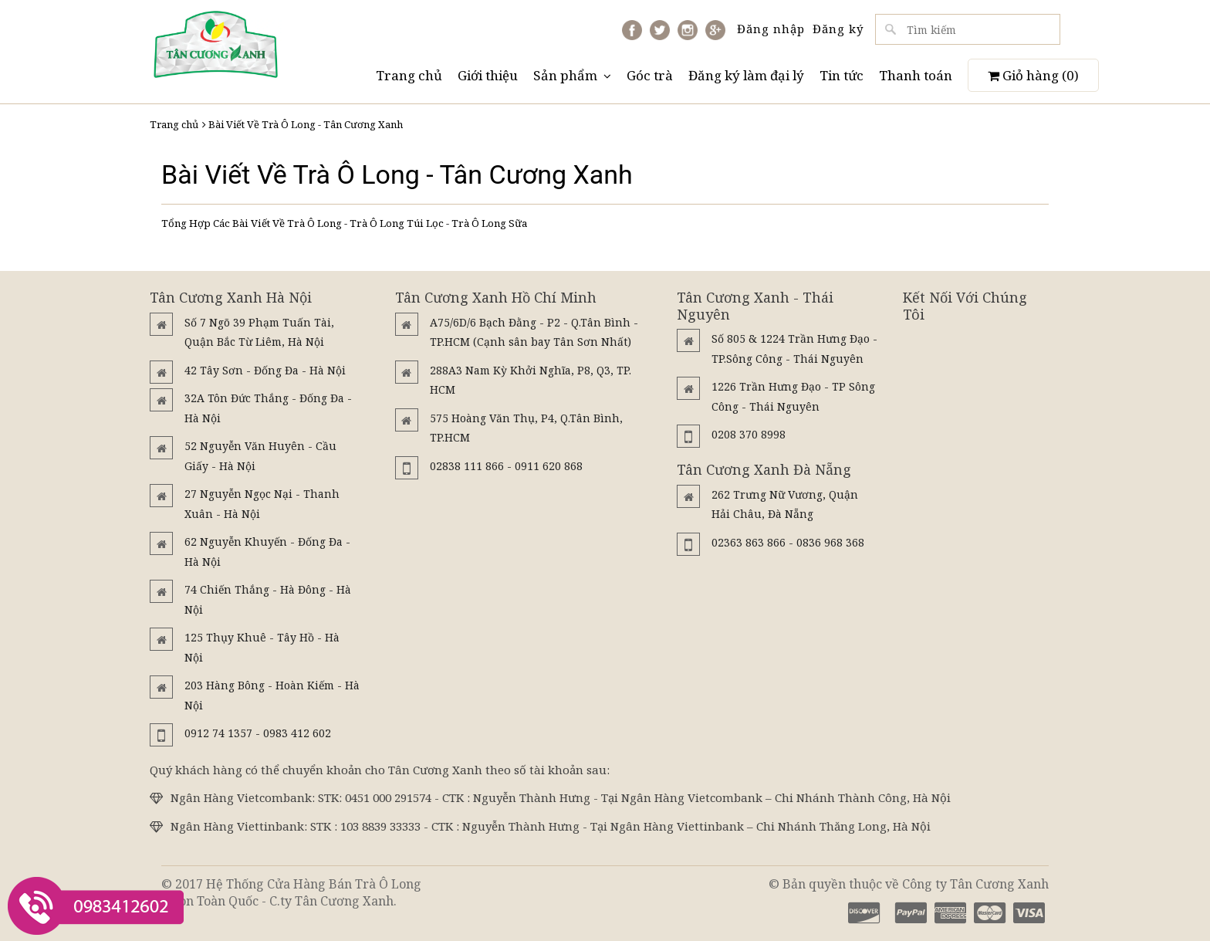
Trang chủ (409, 75)
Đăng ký (838, 28)
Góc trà (650, 75)
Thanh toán (915, 75)
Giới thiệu (488, 75)
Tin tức (842, 75)
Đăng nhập (771, 28)
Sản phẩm (572, 75)
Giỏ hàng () (1033, 75)
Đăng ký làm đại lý (746, 75)
